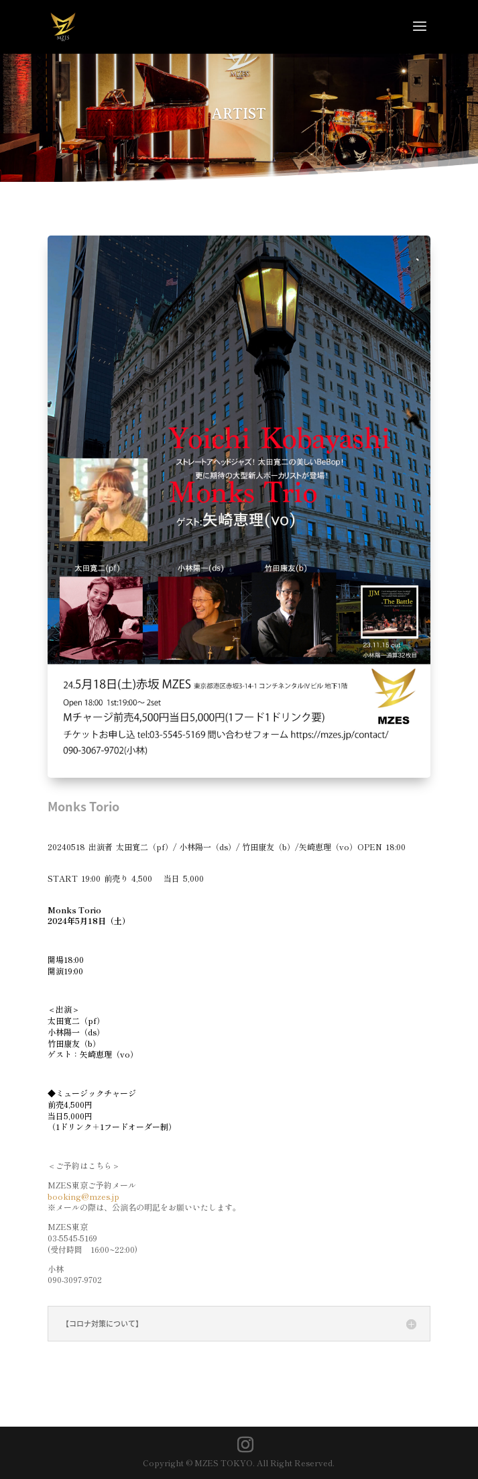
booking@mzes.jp (83, 1196)
